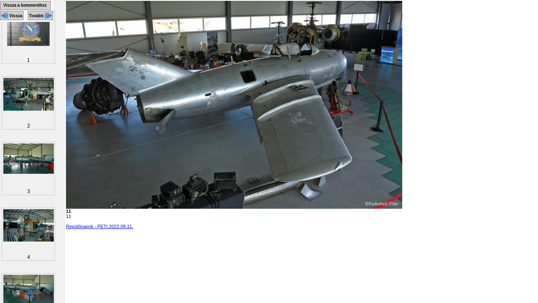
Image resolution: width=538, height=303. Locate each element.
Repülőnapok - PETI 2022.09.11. (99, 226)
